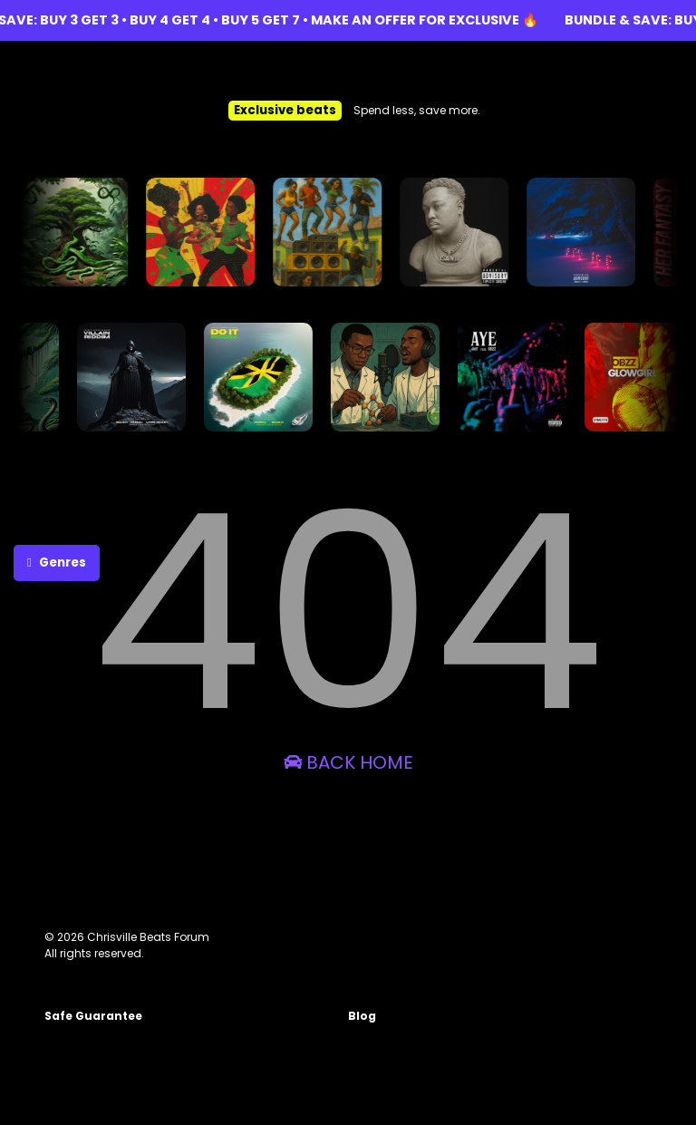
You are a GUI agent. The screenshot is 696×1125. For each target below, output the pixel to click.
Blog (362, 1015)
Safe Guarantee (93, 1015)
